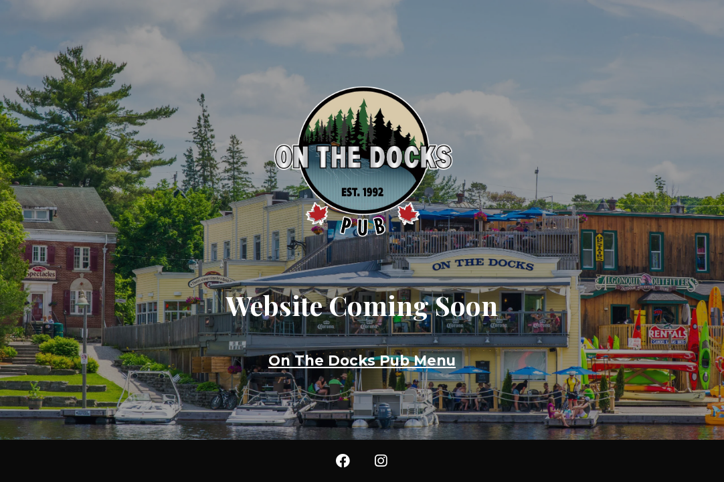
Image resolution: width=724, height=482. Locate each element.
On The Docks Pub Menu (362, 360)
